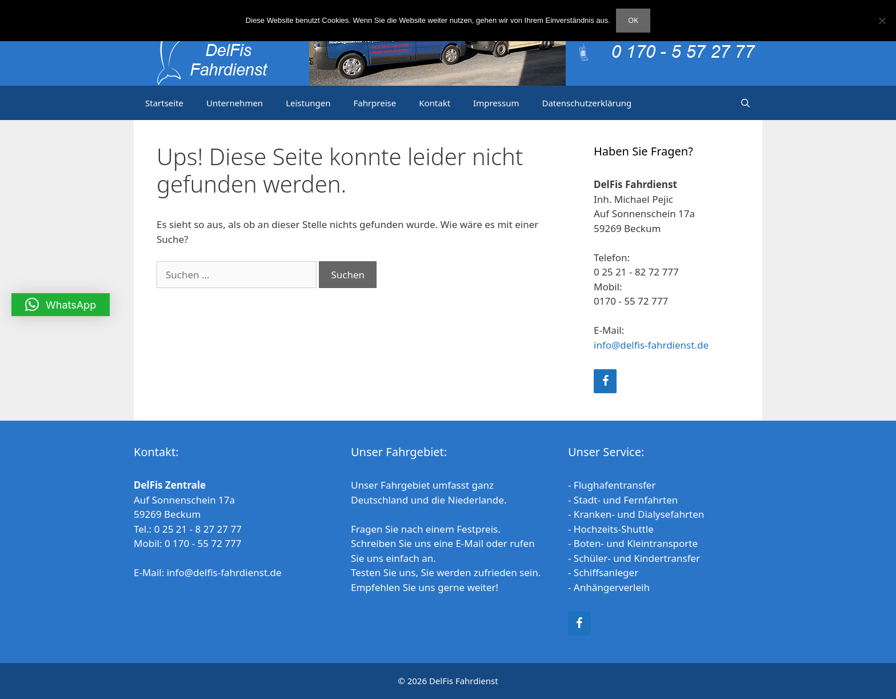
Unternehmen (234, 103)
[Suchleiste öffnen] (745, 103)
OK (633, 20)
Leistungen (308, 103)
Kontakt (434, 103)
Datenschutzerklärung (586, 103)
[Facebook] (605, 381)
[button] (60, 304)
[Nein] (881, 20)
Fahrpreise (374, 103)
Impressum (496, 103)
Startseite (164, 103)
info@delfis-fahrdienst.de (651, 345)
